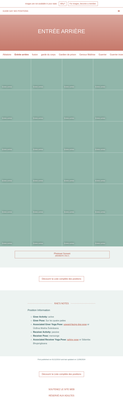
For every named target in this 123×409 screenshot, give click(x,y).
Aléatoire (7, 54)
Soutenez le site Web (61, 389)
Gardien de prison (67, 54)
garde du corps (48, 54)
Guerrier (103, 54)
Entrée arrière (22, 54)
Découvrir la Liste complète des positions (61, 279)
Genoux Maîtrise (87, 54)
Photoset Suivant (62, 253)
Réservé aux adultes (61, 395)
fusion (35, 54)
